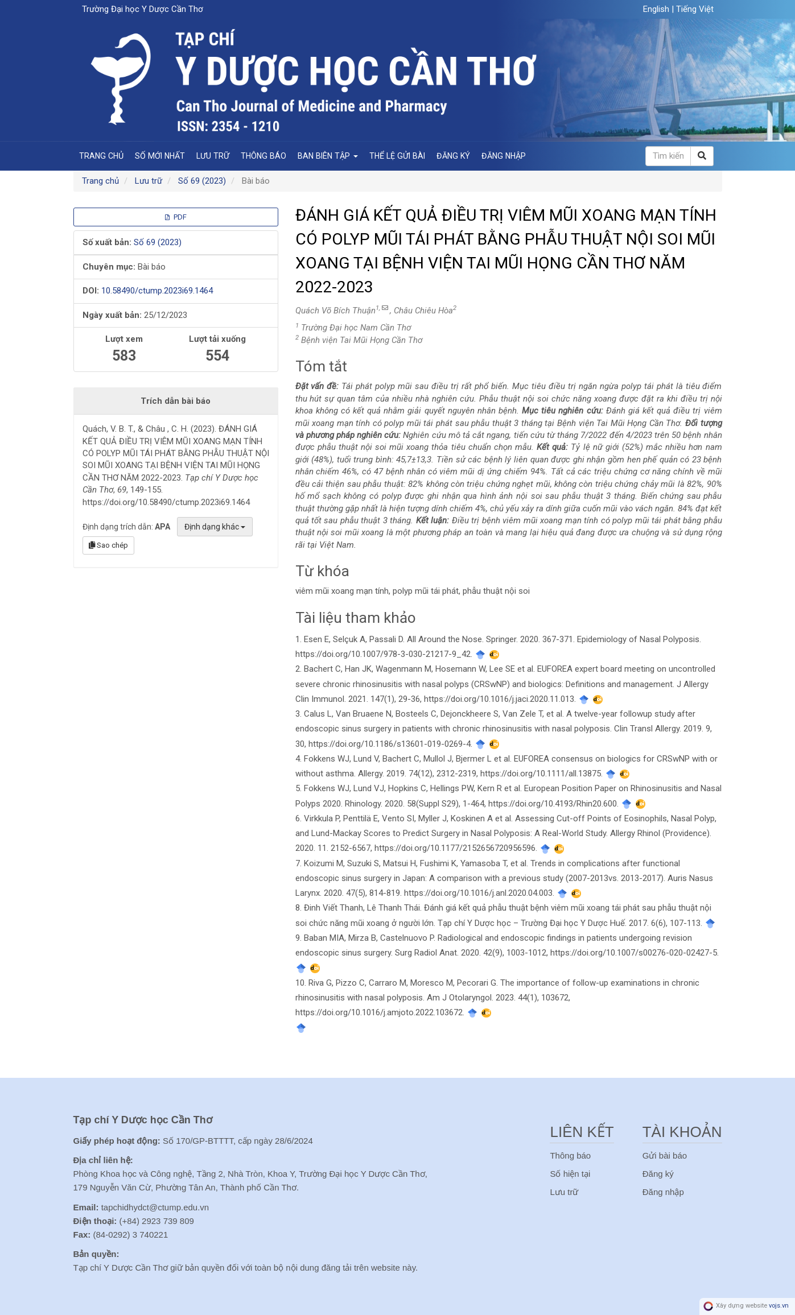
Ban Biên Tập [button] (328, 155)
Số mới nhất (160, 155)
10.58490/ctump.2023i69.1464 (157, 291)
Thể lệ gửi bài (397, 155)
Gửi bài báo (664, 1155)
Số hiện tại (570, 1173)
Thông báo (263, 155)
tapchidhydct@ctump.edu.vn (155, 1207)
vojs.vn (779, 1306)
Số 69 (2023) (202, 181)
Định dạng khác (214, 526)
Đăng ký (453, 155)
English (657, 9)
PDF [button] (176, 217)
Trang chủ (101, 155)
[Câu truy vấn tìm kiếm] (668, 156)
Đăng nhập (503, 155)
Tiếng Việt (695, 9)
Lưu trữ (212, 155)
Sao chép (108, 545)
